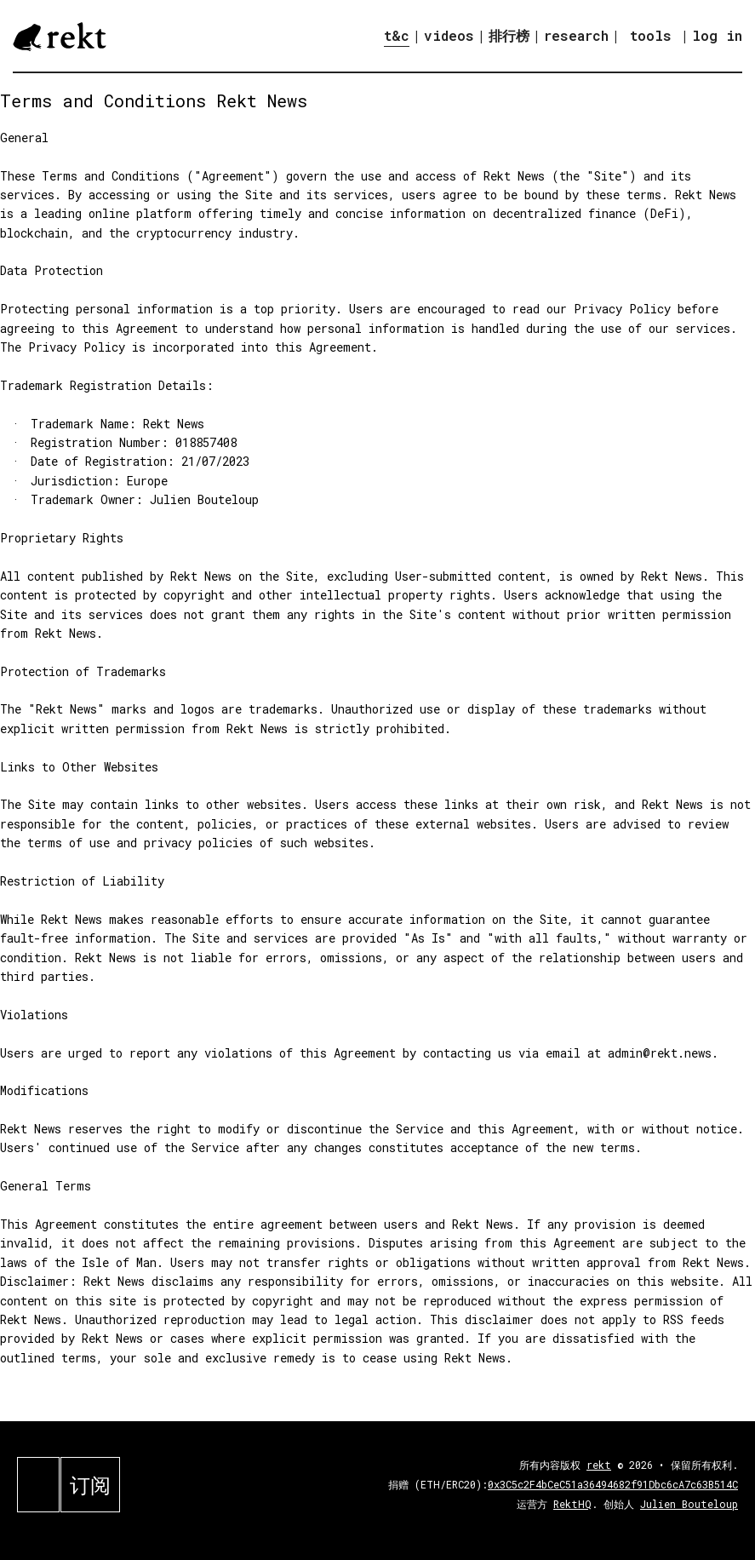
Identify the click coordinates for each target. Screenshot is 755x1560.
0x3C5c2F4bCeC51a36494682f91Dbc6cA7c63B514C (613, 1484)
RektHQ (572, 1504)
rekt (598, 1464)
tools (651, 35)
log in (717, 35)
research (576, 35)
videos (449, 35)
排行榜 (509, 35)
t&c (396, 35)
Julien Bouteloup (689, 1504)
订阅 (90, 1485)
